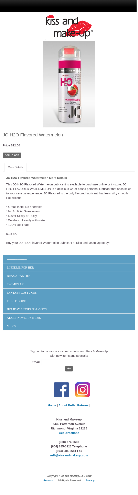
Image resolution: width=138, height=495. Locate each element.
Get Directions (69, 433)
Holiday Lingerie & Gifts (27, 309)
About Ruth (67, 405)
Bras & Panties (19, 276)
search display (78, 5)
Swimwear (15, 284)
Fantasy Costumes (22, 292)
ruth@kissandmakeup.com (69, 455)
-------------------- (17, 259)
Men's (11, 326)
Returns (82, 405)
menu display (53, 5)
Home (52, 405)
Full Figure (16, 301)
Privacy (90, 480)
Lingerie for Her (20, 267)
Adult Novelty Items (24, 317)
